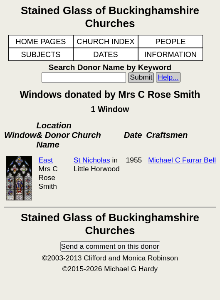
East (45, 160)
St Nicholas (92, 160)
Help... (168, 77)
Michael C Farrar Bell (182, 160)
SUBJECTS (41, 54)
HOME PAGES (41, 42)
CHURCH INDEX (105, 42)
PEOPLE (171, 42)
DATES (105, 54)
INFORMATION (170, 54)
